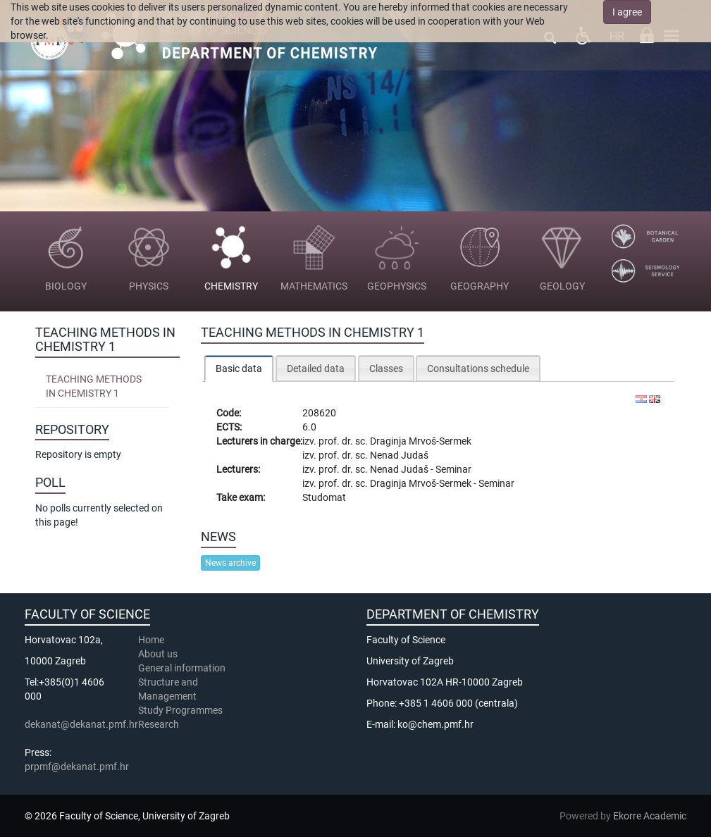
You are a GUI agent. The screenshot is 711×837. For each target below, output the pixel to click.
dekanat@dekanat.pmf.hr (81, 724)
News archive (230, 563)
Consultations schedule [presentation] (478, 368)
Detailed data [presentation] (316, 368)
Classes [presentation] (386, 368)
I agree (627, 12)
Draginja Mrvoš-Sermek (420, 441)
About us (159, 653)
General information (181, 668)
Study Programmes (180, 710)
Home (151, 639)
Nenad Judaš (399, 455)
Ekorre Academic (649, 816)
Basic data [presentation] (239, 368)
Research (159, 724)
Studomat (324, 497)
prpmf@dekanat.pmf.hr (77, 766)
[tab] (238, 368)
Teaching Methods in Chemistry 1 (94, 386)
